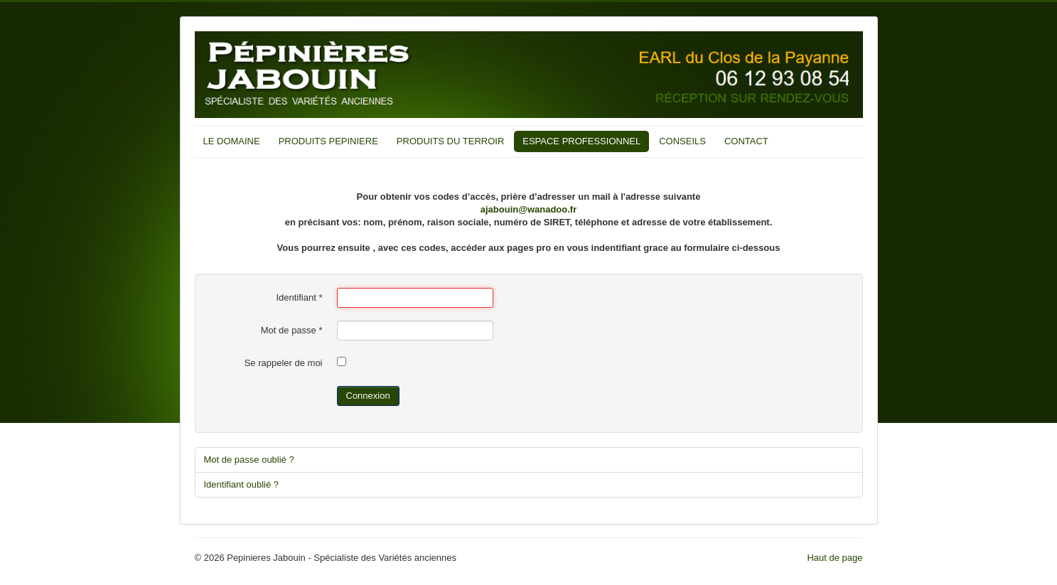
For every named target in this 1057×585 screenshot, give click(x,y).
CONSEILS (682, 141)
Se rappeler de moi (284, 363)
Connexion (368, 395)
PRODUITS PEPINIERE (328, 141)
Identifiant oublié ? (241, 484)
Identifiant (299, 297)
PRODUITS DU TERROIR (450, 141)
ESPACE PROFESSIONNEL (581, 141)
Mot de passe (292, 330)
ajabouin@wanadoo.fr (528, 209)
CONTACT (746, 141)
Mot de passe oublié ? (249, 459)
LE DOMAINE (231, 141)
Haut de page (834, 557)
